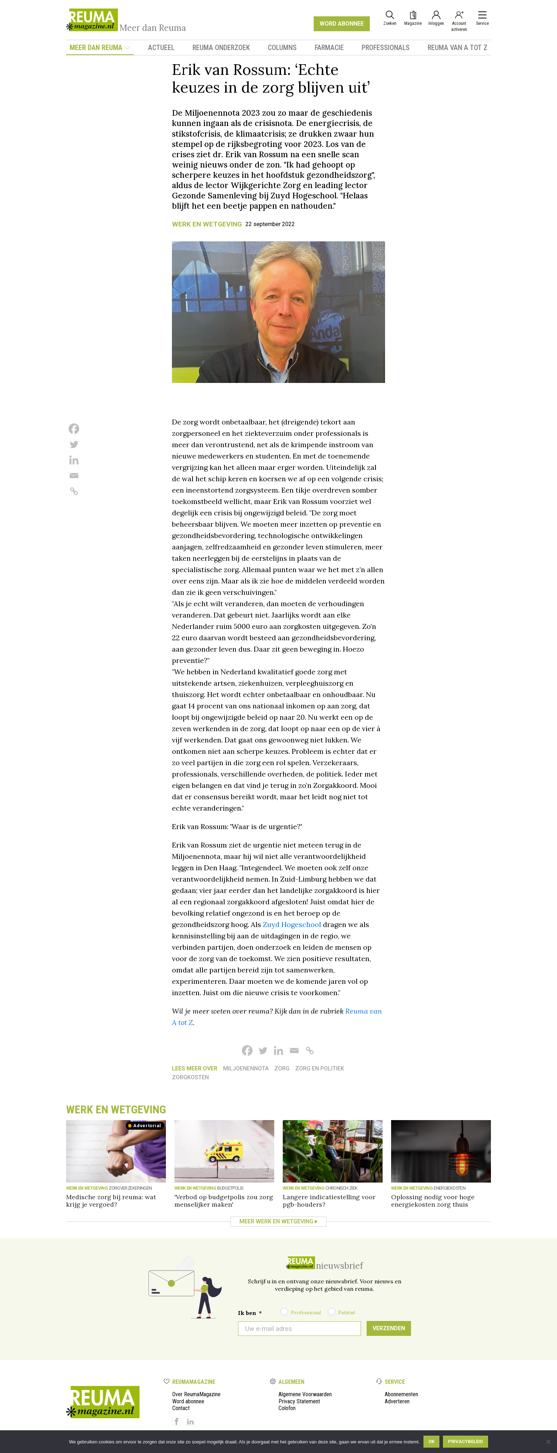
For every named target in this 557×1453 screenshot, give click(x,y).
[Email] (74, 475)
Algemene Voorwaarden (305, 1394)
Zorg (282, 1068)
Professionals (386, 47)
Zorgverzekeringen (130, 1188)
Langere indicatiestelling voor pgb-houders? (329, 1200)
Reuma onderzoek (221, 47)
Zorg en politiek (319, 1068)
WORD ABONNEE (342, 23)
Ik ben (250, 1312)
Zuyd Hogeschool (292, 924)
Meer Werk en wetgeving (276, 1221)
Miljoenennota (246, 1068)
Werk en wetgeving (207, 224)
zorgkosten (190, 1077)
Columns (282, 47)
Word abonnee (188, 1401)
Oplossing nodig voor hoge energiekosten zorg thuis (433, 1200)
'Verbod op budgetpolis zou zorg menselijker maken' (223, 1200)
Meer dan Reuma (100, 47)
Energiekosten (449, 1188)
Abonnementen (401, 1394)
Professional (306, 1312)
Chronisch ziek (341, 1188)
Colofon (287, 1408)
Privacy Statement (299, 1401)
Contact (181, 1408)
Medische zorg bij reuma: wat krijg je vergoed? (111, 1200)
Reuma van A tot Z (457, 47)
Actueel (161, 47)
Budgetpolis (230, 1188)
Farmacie (329, 47)
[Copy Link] (74, 491)
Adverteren (397, 1401)
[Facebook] (74, 429)
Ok (431, 1441)
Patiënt (346, 1312)
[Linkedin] (74, 460)
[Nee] (548, 1441)
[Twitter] (74, 444)
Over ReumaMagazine (196, 1394)
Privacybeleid (465, 1441)
